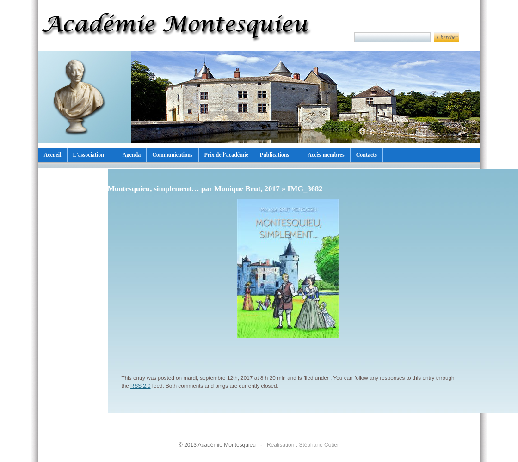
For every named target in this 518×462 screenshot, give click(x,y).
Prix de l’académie (226, 155)
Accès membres (326, 155)
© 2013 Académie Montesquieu (218, 445)
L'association (88, 155)
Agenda (132, 155)
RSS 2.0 (140, 386)
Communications (172, 155)
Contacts (366, 155)
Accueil (53, 155)
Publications (274, 155)
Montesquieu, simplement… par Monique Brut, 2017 (194, 188)
